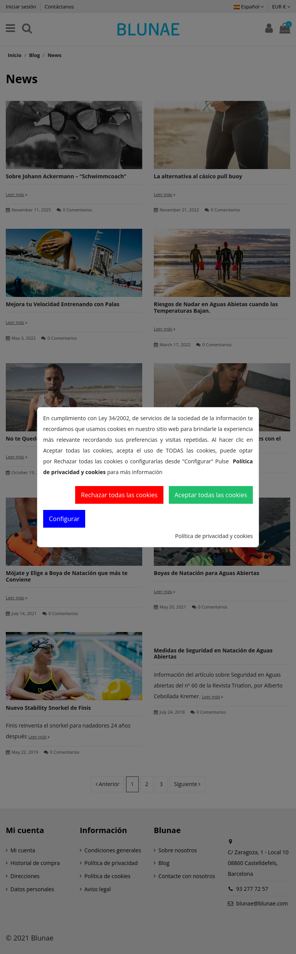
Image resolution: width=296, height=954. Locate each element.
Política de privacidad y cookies (214, 536)
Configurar (64, 519)
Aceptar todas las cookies (211, 495)
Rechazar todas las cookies (119, 495)
